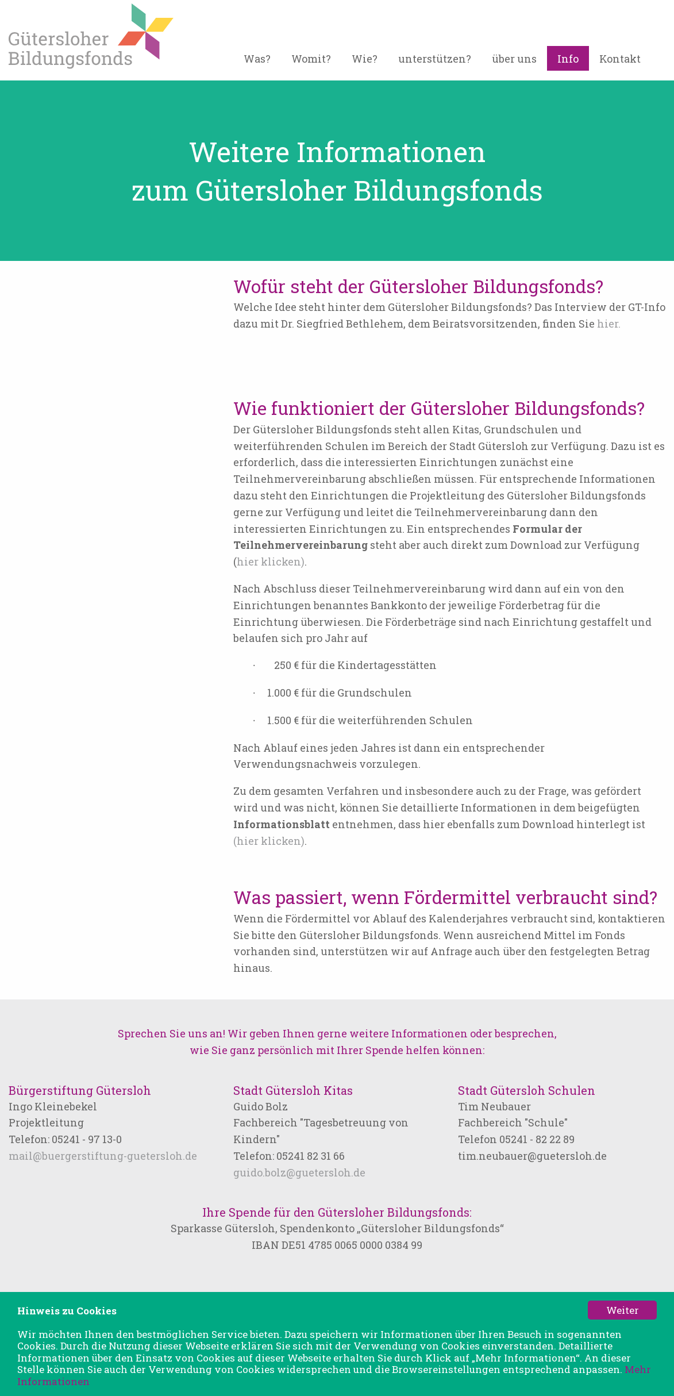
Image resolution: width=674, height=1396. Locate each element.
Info (568, 59)
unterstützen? (434, 59)
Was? (257, 59)
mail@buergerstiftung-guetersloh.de (103, 1156)
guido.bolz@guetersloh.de (299, 1172)
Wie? (365, 59)
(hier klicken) (269, 841)
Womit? (311, 59)
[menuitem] (257, 63)
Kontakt (620, 59)
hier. (609, 323)
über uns (514, 59)
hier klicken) (271, 561)
